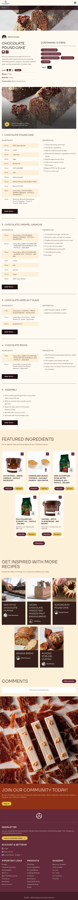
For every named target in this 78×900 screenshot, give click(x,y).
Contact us (5, 879)
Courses (55, 870)
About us (5, 873)
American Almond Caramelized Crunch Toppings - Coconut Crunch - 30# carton (23, 201)
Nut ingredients (32, 870)
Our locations (57, 876)
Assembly (46, 62)
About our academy (59, 864)
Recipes (4, 7)
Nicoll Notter (50, 664)
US (49, 67)
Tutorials (55, 879)
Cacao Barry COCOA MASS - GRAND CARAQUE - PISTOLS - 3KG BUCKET (24, 193)
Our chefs (55, 873)
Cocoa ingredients (33, 867)
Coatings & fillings (33, 873)
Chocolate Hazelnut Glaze (51, 58)
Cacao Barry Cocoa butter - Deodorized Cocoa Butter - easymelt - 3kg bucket (22, 366)
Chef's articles (57, 867)
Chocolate (30, 864)
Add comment (69, 681)
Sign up (6, 804)
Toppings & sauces (33, 881)
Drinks (29, 887)
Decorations (31, 879)
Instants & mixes (33, 884)
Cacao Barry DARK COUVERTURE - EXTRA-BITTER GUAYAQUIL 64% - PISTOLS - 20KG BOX (25, 246)
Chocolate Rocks (68, 58)
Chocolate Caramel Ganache (52, 54)
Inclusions (30, 876)
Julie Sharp (37, 621)
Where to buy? (7, 884)
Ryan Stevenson (13, 615)
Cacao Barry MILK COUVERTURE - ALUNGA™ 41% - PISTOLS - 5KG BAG (24, 254)
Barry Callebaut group (9, 876)
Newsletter (6, 881)
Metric (44, 67)
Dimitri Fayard (13, 37)
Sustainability (6, 870)
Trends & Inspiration (9, 867)
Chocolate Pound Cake (49, 50)
